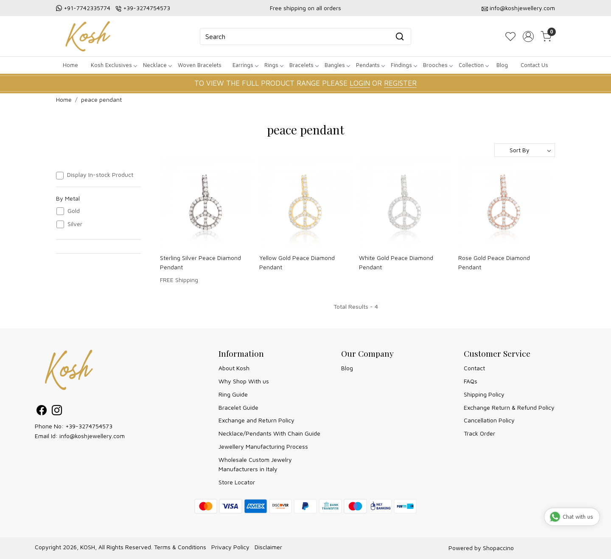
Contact (474, 368)
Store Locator (237, 482)
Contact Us (534, 64)
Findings (404, 64)
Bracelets (303, 64)
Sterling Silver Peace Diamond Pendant (200, 262)
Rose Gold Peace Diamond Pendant (494, 262)
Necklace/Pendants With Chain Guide (269, 433)
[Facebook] (41, 411)
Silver (74, 224)
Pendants (370, 64)
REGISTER (400, 83)
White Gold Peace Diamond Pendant (396, 262)
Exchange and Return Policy (256, 420)
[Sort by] (524, 150)
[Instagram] (57, 411)
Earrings (245, 64)
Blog (502, 64)
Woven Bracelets (199, 64)
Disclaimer (268, 547)
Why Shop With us (244, 381)
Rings (273, 64)
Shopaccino (498, 547)
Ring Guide (233, 394)
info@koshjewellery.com (522, 7)
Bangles (337, 64)
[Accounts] (528, 36)
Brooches (437, 64)
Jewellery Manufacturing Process (263, 446)
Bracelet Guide (238, 407)
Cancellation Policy (489, 420)
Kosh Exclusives (114, 64)
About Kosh (234, 368)
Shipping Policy (484, 394)
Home (70, 64)
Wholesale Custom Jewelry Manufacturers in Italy (255, 464)
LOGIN (360, 83)
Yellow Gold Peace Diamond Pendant (297, 262)
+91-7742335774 (87, 7)
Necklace (157, 64)
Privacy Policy (230, 547)
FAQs (470, 381)
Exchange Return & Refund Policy (509, 407)
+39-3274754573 (146, 7)
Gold (73, 210)
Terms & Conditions (180, 547)
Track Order (479, 433)
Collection (473, 64)
